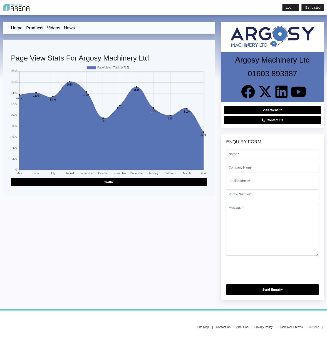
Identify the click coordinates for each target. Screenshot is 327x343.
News (69, 27)
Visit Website (272, 110)
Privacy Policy (263, 327)
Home (16, 27)
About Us (242, 327)
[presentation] (260, 272)
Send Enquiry (272, 289)
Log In (290, 7)
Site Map (203, 327)
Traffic (109, 182)
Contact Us (272, 120)
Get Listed (313, 7)
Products (34, 27)
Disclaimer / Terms (291, 327)
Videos (53, 27)
